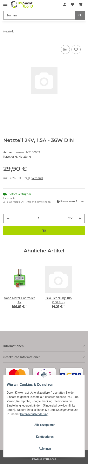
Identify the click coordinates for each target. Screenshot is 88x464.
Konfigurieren (45, 436)
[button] (64, 4)
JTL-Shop (51, 459)
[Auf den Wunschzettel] (76, 49)
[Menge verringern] (8, 218)
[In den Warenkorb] (44, 230)
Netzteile (25, 156)
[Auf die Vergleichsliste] (65, 49)
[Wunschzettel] (72, 4)
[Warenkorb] (80, 4)
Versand (37, 178)
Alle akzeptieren (44, 424)
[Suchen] (39, 15)
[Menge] (38, 218)
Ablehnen (45, 448)
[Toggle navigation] (5, 2)
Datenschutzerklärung (34, 414)
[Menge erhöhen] (79, 218)
